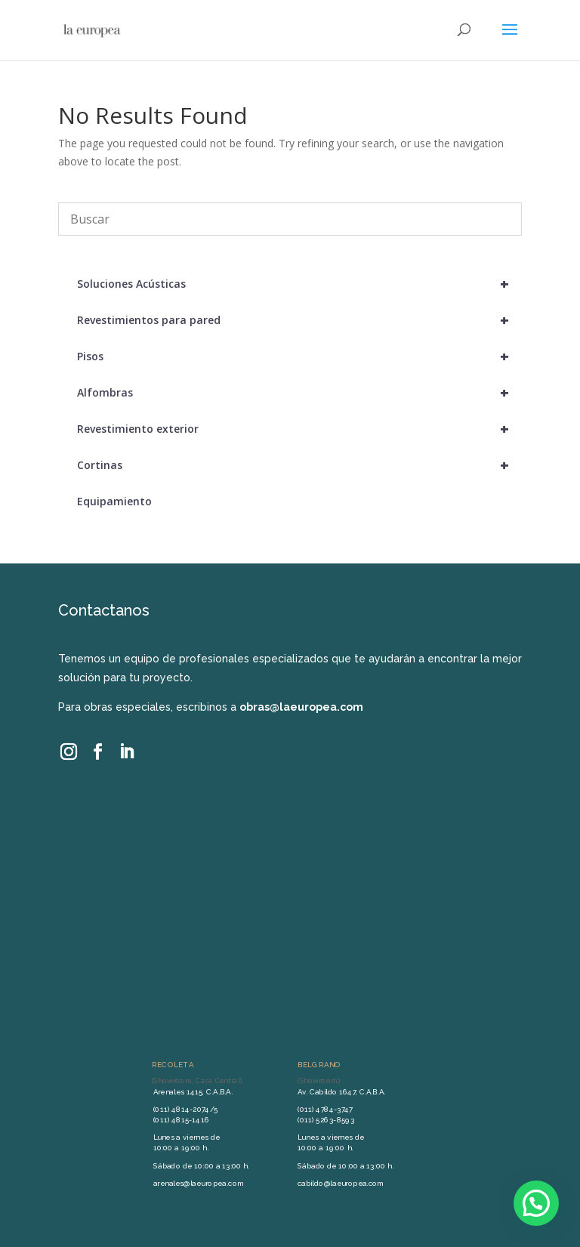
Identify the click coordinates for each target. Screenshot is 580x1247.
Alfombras (299, 393)
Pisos (299, 356)
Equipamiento (114, 501)
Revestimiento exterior (299, 429)
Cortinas (299, 465)
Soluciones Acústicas (299, 284)
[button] (536, 1203)
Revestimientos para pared (299, 320)
